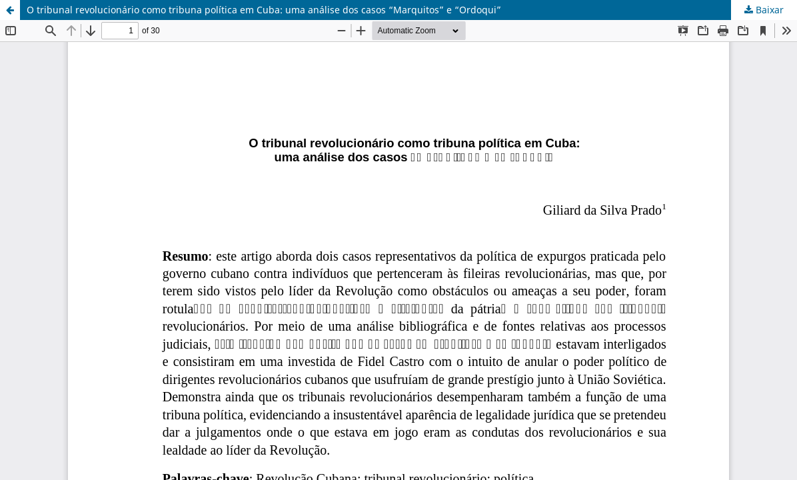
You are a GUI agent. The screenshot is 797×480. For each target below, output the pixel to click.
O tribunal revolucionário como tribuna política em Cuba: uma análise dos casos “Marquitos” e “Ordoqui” (264, 9)
